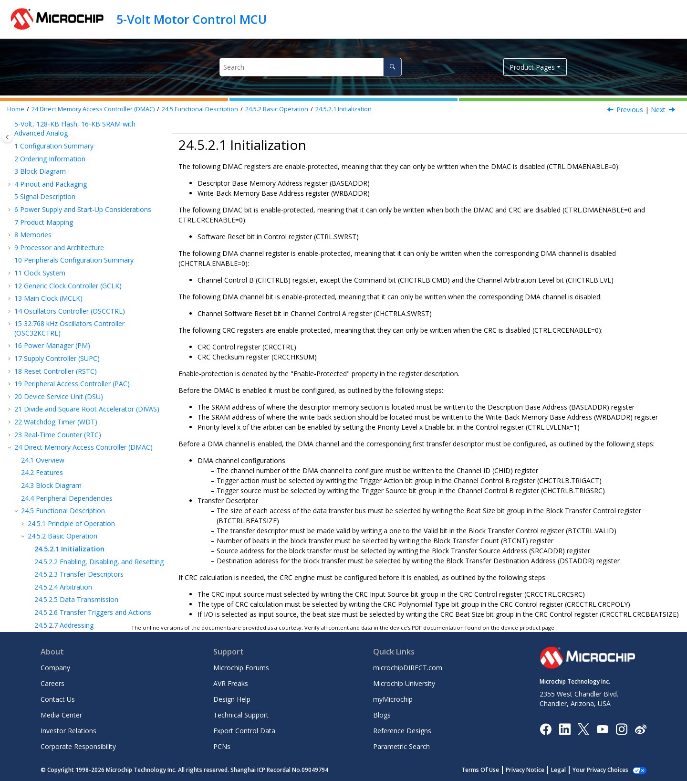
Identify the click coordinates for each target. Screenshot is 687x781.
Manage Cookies (605, 770)
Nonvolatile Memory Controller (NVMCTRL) (86, 417)
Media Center (61, 714)
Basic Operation (276, 109)
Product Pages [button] (532, 67)
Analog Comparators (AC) (58, 607)
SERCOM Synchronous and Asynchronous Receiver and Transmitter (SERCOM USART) (83, 473)
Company (55, 667)
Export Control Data (244, 730)
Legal (569, 770)
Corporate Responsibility (78, 746)
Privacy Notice (535, 770)
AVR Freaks (230, 683)
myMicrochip (393, 699)
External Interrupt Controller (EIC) (70, 405)
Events (48, 354)
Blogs (382, 714)
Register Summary (57, 379)
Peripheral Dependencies (67, 176)
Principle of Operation (71, 202)
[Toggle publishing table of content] (7, 137)
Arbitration (63, 265)
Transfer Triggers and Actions (92, 291)
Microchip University (404, 683)
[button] (10, 126)
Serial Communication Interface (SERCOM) (84, 456)
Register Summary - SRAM (69, 392)
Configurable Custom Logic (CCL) (70, 560)
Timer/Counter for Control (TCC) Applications (88, 547)
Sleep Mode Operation (72, 367)
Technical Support (241, 714)
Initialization (343, 109)
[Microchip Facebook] (546, 728)
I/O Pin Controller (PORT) (58, 430)
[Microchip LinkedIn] (565, 728)
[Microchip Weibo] (640, 729)
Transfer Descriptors (79, 252)
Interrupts (53, 341)
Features (42, 151)
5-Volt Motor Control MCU (191, 19)
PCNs (221, 746)
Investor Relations (68, 730)
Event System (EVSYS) (52, 443)
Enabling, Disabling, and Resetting (99, 240)
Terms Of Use (491, 770)
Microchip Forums (241, 667)
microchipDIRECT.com (407, 667)
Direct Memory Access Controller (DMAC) (93, 109)
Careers (52, 683)
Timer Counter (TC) (48, 534)
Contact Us (58, 699)
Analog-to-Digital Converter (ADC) (71, 573)
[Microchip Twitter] (583, 728)
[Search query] (310, 67)
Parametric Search (401, 746)
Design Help (231, 699)
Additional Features (67, 329)
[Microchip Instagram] (621, 728)
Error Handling (69, 316)
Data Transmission (76, 278)
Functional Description (200, 109)
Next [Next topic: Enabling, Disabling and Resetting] (658, 109)
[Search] (392, 67)
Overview (42, 138)
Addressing (64, 303)
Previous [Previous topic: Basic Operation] (629, 109)
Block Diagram (51, 164)
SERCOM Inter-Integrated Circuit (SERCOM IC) (84, 517)
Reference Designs (402, 730)
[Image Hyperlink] (602, 729)
